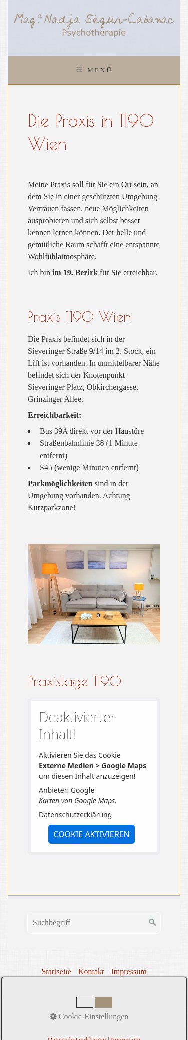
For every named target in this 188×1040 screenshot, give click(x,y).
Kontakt (91, 971)
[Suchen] (153, 923)
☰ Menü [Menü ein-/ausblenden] (95, 70)
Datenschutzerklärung (75, 814)
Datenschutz (84, 984)
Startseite (56, 971)
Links (120, 984)
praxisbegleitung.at (121, 1009)
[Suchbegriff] (94, 923)
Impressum (128, 971)
